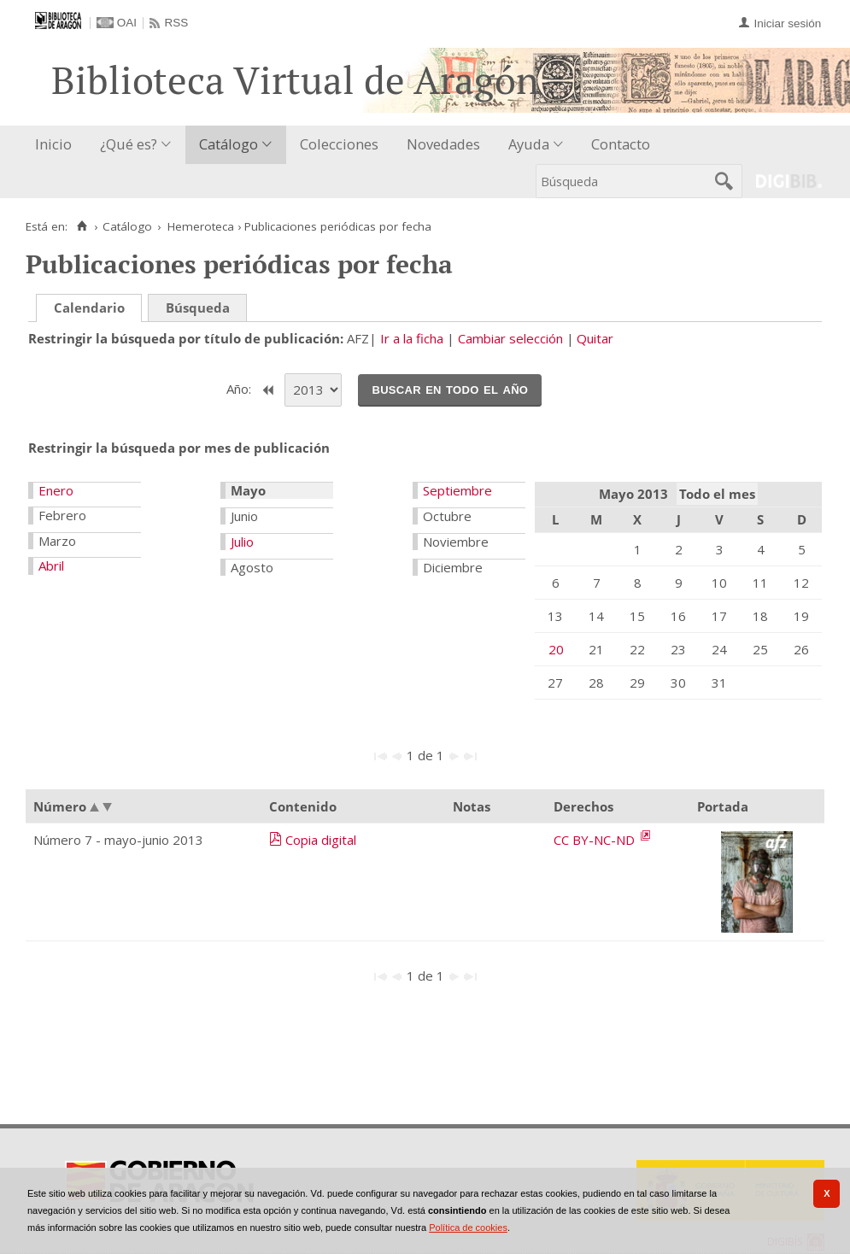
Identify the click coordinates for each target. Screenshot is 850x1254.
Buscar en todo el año (450, 388)
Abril (51, 565)
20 (556, 649)
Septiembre (457, 490)
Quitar (595, 338)
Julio (242, 541)
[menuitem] (57, 145)
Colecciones (339, 144)
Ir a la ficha (411, 338)
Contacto (620, 144)
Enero (55, 490)
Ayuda (528, 144)
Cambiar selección (510, 338)
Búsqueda (198, 307)
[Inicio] (81, 226)
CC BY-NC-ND (596, 839)
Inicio (53, 144)
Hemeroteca (200, 226)
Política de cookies (468, 1227)
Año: (240, 388)
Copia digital (320, 839)
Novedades (443, 144)
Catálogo (228, 144)
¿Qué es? (128, 144)
